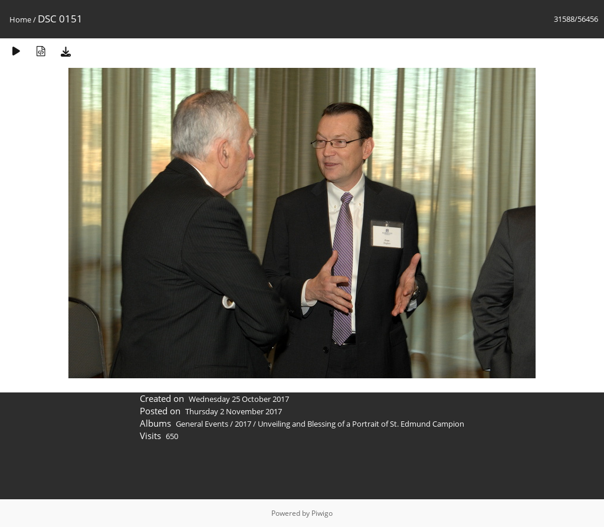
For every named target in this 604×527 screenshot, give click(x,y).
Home (20, 19)
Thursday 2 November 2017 (233, 411)
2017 (243, 423)
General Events (202, 423)
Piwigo (322, 513)
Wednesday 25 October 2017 (239, 399)
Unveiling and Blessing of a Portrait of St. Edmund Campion (361, 423)
